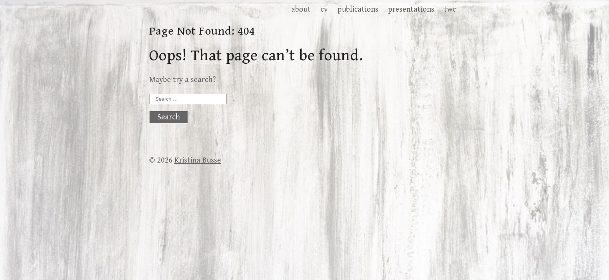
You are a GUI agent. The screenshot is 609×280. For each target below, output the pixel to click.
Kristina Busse (197, 160)
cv (324, 9)
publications (358, 9)
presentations (411, 9)
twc (450, 9)
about (301, 9)
